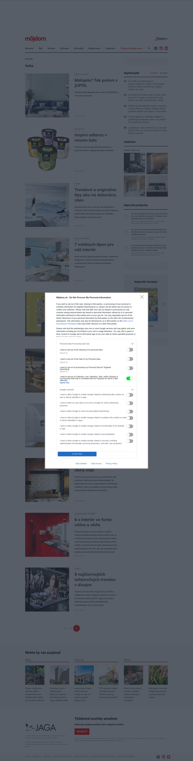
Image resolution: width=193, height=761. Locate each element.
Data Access (96, 463)
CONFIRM (77, 454)
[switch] (129, 350)
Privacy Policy (111, 463)
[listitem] (96, 343)
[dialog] (96, 380)
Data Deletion (81, 463)
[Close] (142, 297)
